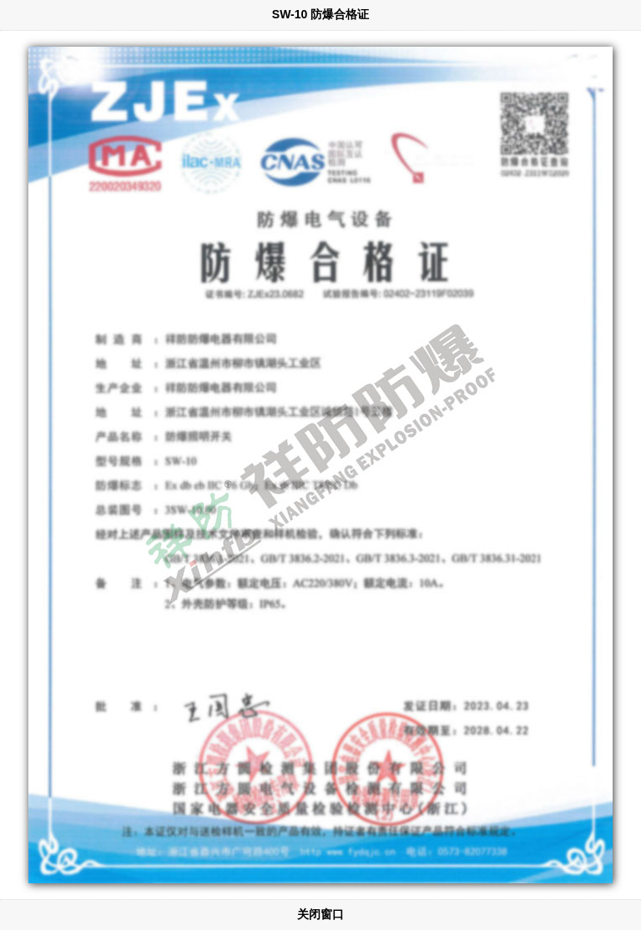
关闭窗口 (320, 914)
